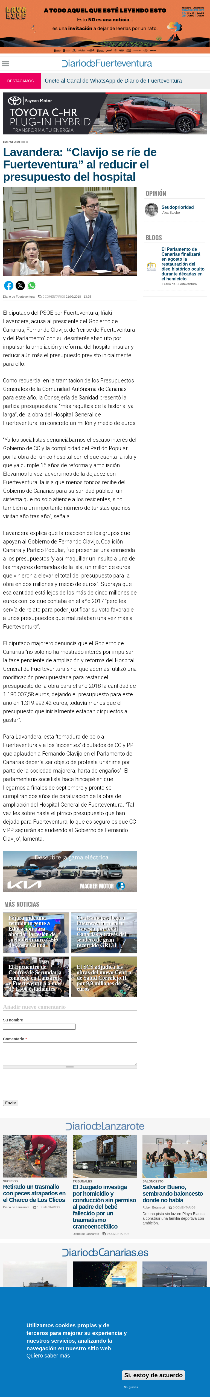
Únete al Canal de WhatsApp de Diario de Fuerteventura (113, 81)
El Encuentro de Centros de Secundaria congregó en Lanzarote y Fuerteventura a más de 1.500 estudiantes (35, 978)
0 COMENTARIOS (54, 296)
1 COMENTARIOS (48, 1207)
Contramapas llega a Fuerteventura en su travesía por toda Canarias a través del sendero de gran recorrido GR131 (101, 931)
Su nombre (13, 1020)
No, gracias (131, 1387)
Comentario (15, 1039)
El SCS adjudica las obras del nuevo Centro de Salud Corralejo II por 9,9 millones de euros (104, 978)
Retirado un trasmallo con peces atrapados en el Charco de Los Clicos (34, 1193)
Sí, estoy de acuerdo (153, 1375)
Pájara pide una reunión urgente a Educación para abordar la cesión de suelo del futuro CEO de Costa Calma (33, 931)
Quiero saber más (48, 1356)
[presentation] (44, 1085)
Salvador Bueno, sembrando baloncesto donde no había (172, 1194)
